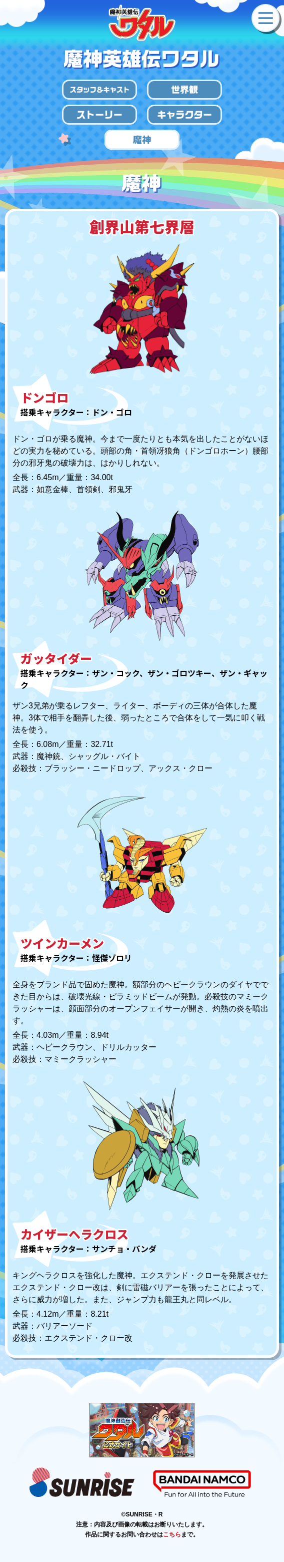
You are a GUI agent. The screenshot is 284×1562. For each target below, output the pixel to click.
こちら (172, 1534)
